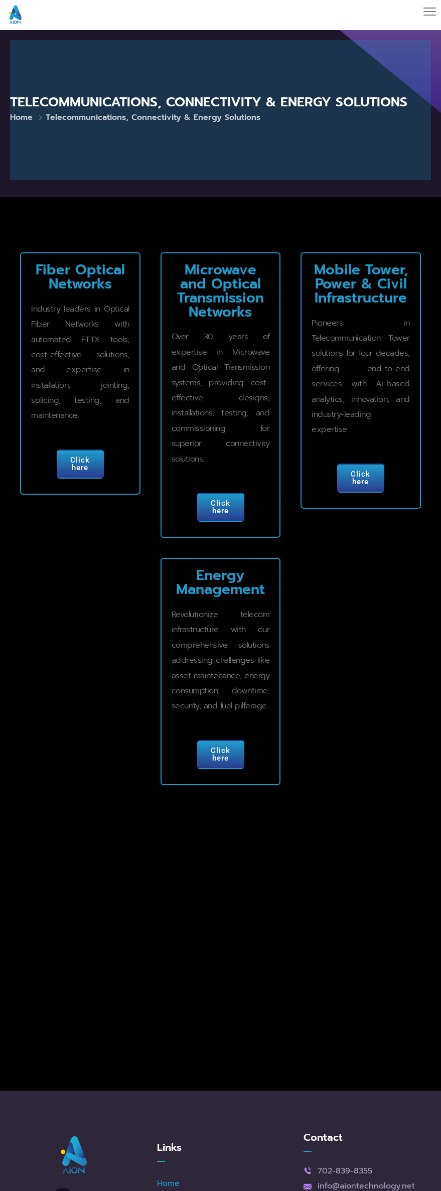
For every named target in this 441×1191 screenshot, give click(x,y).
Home (21, 117)
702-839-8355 (345, 1170)
